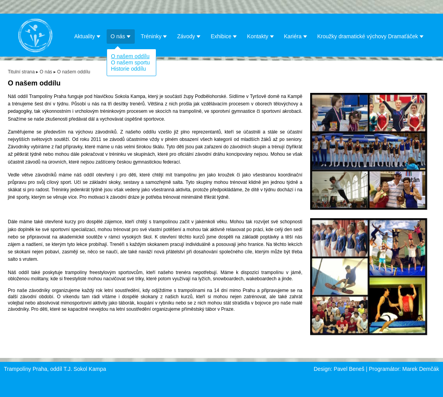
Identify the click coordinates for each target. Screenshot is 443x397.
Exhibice (224, 36)
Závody (189, 36)
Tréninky (154, 36)
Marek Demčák (420, 369)
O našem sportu (130, 62)
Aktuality (87, 36)
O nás (121, 36)
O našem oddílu (130, 56)
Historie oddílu (128, 69)
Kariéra (295, 36)
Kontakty (260, 36)
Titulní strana (21, 72)
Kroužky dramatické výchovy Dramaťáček (370, 36)
